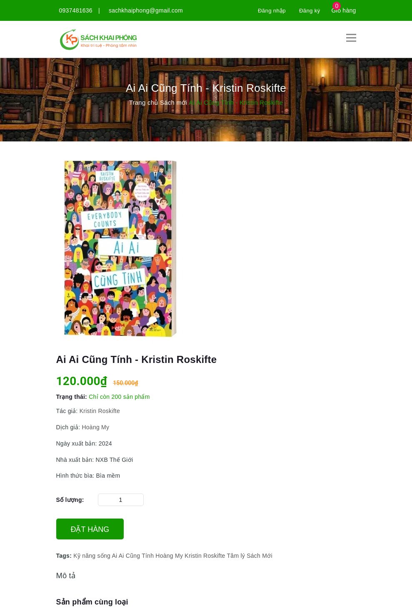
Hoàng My (95, 426)
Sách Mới (259, 555)
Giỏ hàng (343, 10)
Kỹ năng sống (91, 555)
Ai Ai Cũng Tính (133, 555)
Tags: (65, 555)
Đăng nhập (270, 10)
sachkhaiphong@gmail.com (146, 10)
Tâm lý (236, 555)
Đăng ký (309, 10)
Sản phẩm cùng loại (92, 602)
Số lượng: (70, 499)
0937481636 (75, 10)
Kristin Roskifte (100, 411)
